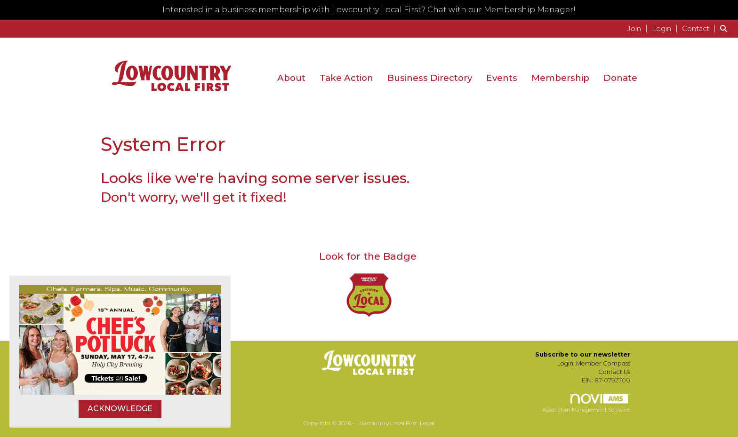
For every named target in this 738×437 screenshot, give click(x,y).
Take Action (346, 77)
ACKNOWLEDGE (120, 408)
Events (501, 77)
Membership (560, 77)
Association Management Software (586, 403)
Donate (620, 77)
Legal (427, 423)
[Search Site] (725, 28)
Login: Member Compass (593, 363)
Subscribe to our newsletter (582, 354)
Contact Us (614, 371)
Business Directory (429, 77)
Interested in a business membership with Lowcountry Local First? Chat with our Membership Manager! (369, 9)
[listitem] (638, 28)
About (291, 77)
